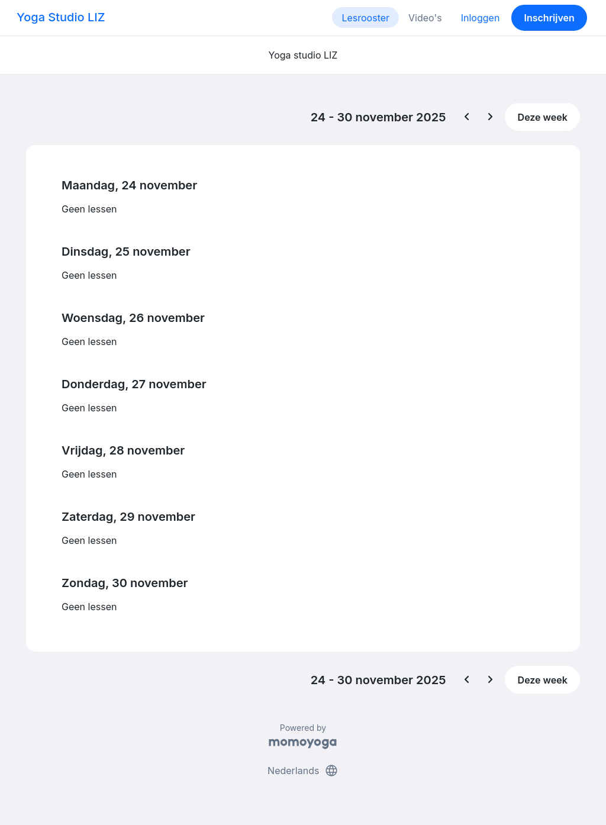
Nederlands (303, 770)
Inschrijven (549, 18)
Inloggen (480, 18)
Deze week (543, 117)
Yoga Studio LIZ (61, 17)
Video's (425, 18)
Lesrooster (365, 18)
